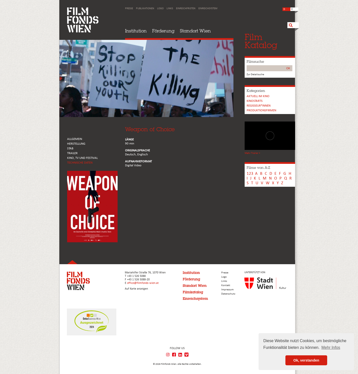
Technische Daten (79, 162)
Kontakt (225, 285)
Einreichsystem (207, 8)
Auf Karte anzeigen (136, 288)
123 (250, 174)
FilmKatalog (261, 41)
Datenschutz (228, 294)
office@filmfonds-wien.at (143, 283)
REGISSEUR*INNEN (258, 105)
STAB (70, 148)
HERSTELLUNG (76, 143)
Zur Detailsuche (255, 74)
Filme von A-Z (258, 167)
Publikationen (145, 8)
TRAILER (72, 153)
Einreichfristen (185, 8)
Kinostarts (255, 101)
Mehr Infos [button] (330, 347)
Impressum (227, 289)
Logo (160, 8)
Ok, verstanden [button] (306, 360)
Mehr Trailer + (252, 153)
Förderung (163, 31)
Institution (136, 31)
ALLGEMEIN (74, 139)
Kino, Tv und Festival (82, 158)
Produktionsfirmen (261, 110)
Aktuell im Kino (258, 96)
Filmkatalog (193, 292)
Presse (129, 8)
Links (170, 8)
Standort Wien (195, 31)
